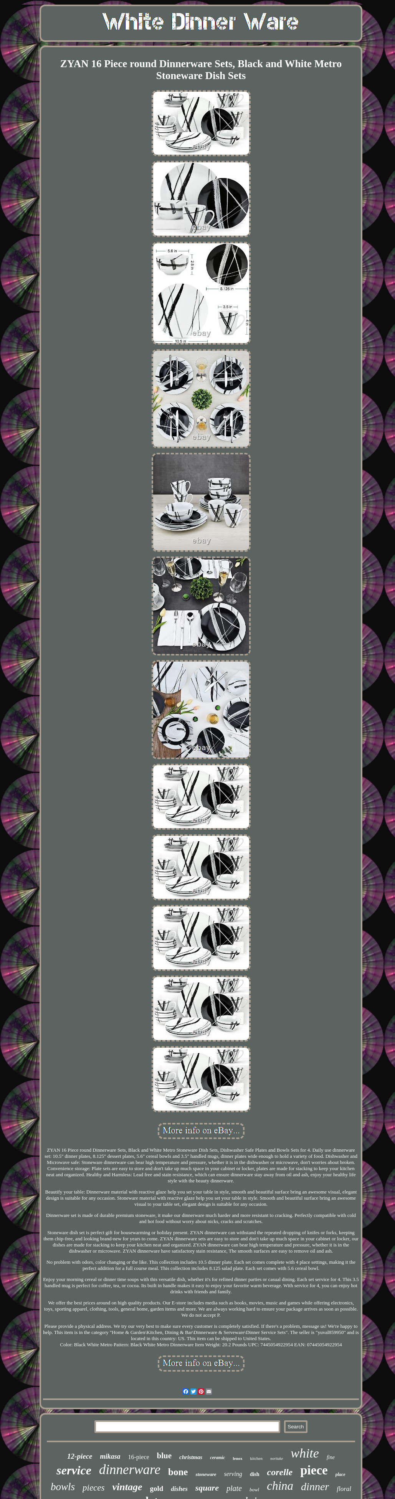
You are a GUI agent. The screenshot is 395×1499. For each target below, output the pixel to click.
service (73, 1470)
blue (164, 1455)
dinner (315, 1486)
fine (331, 1457)
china (280, 1485)
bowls (63, 1486)
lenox (237, 1458)
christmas (190, 1457)
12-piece (79, 1456)
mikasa (110, 1456)
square (207, 1487)
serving (233, 1474)
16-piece (138, 1457)
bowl (254, 1489)
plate (234, 1488)
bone (178, 1472)
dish (254, 1474)
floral (344, 1488)
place (340, 1474)
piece (313, 1470)
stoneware (205, 1474)
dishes (179, 1488)
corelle (280, 1472)
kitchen (256, 1458)
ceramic (217, 1457)
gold (156, 1488)
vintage (127, 1486)
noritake (276, 1458)
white (305, 1453)
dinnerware (129, 1469)
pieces (93, 1487)
